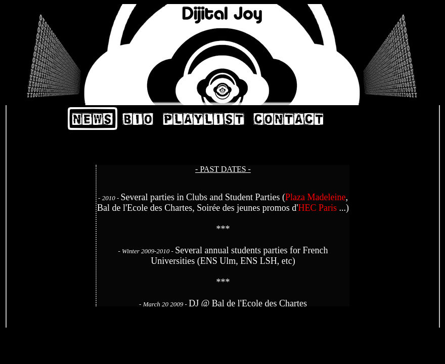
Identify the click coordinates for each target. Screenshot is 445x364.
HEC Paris (317, 208)
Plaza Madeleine (315, 197)
